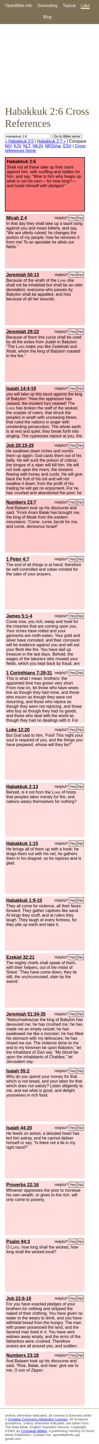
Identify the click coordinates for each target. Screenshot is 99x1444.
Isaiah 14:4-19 (21, 388)
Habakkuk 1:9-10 (24, 900)
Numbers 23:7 (21, 502)
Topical (69, 5)
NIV (8, 146)
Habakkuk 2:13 (22, 786)
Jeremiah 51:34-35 (26, 1014)
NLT (26, 146)
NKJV (37, 146)
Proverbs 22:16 (22, 1184)
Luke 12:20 (18, 729)
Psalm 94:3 (18, 1241)
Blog (47, 17)
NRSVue (53, 146)
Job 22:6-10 (18, 1298)
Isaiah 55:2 (17, 1071)
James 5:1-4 (19, 616)
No (80, 218)
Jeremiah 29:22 (22, 331)
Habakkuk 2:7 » (51, 141)
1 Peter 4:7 (17, 559)
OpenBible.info (18, 5)
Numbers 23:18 (22, 1355)
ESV (67, 146)
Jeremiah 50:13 (22, 274)
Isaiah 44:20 (19, 1127)
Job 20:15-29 (20, 445)
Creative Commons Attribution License (38, 1419)
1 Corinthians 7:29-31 (29, 672)
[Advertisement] (49, 64)
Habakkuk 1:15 (22, 843)
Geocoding (47, 5)
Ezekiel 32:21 (20, 957)
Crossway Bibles (34, 1431)
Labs (85, 5)
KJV (17, 146)
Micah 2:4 (16, 218)
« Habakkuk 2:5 (19, 141)
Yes (73, 218)
